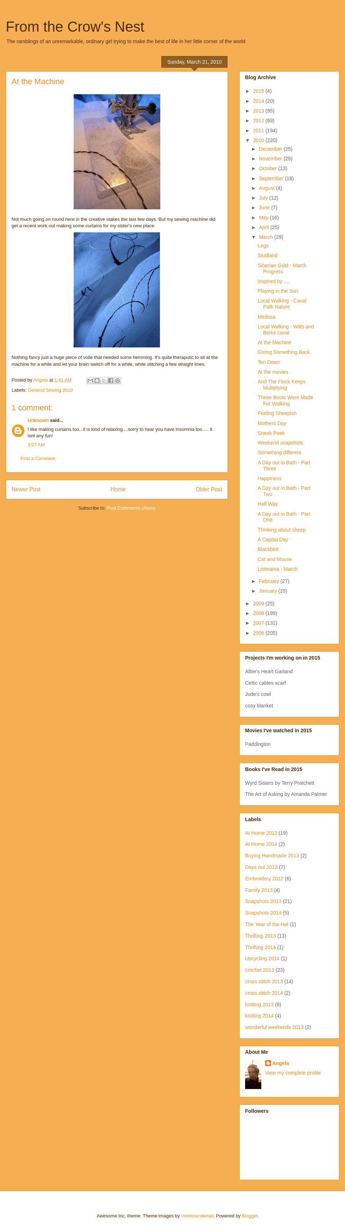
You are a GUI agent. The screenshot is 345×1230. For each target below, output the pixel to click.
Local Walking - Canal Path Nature (282, 304)
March (266, 237)
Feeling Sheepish (277, 413)
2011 (259, 130)
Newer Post (26, 489)
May (264, 217)
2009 (259, 603)
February (269, 581)
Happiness (269, 478)
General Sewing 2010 (50, 390)
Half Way (268, 504)
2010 (259, 140)
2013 (259, 111)
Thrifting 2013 (260, 936)
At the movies (273, 372)
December (271, 149)
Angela (280, 1063)
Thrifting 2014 (260, 947)
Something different (279, 452)
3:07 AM (36, 444)
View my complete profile (293, 1073)
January (268, 591)
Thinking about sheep (282, 530)
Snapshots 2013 (263, 901)
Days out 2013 (261, 867)
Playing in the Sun (278, 291)
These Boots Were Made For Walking (285, 400)
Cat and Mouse (275, 559)
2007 (259, 623)
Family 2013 (258, 890)
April (264, 227)
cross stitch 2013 (264, 981)
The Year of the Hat (267, 924)
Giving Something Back (284, 352)
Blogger (250, 1215)
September (272, 178)
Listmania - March (278, 569)
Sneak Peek (271, 433)
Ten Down (269, 362)
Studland (267, 255)
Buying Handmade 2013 (272, 855)
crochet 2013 (259, 970)
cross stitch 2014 (264, 993)
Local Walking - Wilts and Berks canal (286, 330)
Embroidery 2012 (264, 879)
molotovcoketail (197, 1215)
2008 (259, 613)
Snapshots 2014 (263, 913)
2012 (259, 120)
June (265, 207)
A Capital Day (273, 539)
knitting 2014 (259, 1016)
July (264, 198)
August (267, 188)
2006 (259, 633)
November (271, 158)
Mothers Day (272, 423)
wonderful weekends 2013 (274, 1027)
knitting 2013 (259, 1004)
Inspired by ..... (274, 281)
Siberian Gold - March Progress (282, 268)
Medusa (267, 317)
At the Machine (274, 342)
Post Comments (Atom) (131, 508)
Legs (263, 246)
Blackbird (268, 549)
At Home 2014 (261, 844)
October (268, 168)
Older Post (209, 489)
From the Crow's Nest (75, 27)
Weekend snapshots (280, 443)
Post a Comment (37, 458)
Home (118, 489)
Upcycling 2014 (262, 958)
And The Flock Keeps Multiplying (282, 385)
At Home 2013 (261, 833)
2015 (259, 91)
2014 (259, 101)
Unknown (38, 420)
